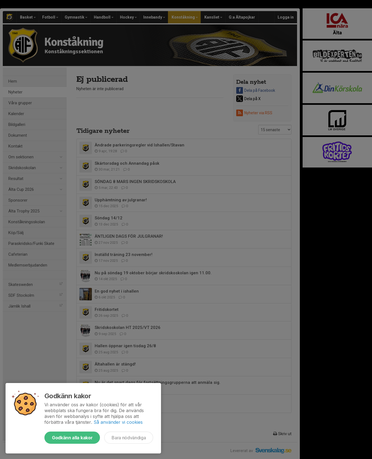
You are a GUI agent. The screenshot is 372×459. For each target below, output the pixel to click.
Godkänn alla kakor (72, 437)
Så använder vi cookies (118, 422)
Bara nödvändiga (129, 437)
